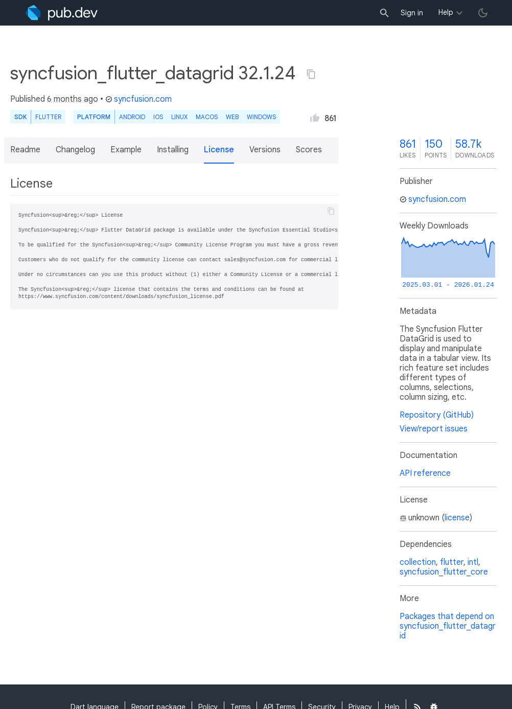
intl (473, 562)
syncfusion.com (138, 99)
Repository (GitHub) (437, 415)
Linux (179, 117)
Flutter (48, 117)
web (232, 117)
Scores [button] (309, 150)
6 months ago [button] (72, 99)
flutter (451, 562)
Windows (261, 117)
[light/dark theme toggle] (483, 13)
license (457, 518)
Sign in (412, 12)
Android (132, 117)
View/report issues (434, 429)
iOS (158, 117)
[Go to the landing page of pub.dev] (62, 12)
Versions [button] (265, 150)
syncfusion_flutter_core (444, 572)
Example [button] (126, 150)
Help (445, 12)
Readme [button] (25, 150)
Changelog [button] (75, 150)
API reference (425, 473)
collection (418, 562)
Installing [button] (173, 150)
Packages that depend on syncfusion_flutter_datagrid (448, 626)
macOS (207, 117)
